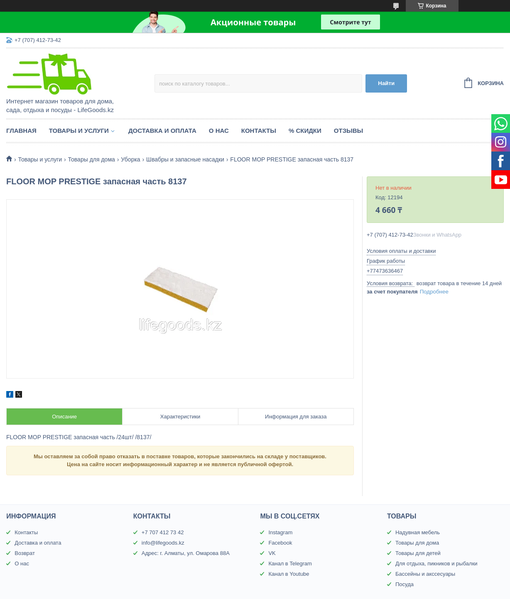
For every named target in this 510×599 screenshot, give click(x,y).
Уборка (130, 159)
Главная (21, 130)
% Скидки (305, 130)
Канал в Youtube (288, 574)
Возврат (25, 553)
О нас (219, 130)
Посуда (404, 584)
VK (271, 553)
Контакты (258, 130)
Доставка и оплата (162, 130)
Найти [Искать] (386, 83)
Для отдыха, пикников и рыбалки (436, 563)
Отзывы (348, 130)
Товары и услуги (79, 130)
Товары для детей (418, 553)
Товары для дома (91, 159)
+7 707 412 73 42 (163, 532)
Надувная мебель (417, 532)
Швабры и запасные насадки (185, 159)
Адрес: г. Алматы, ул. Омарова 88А (186, 553)
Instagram (280, 532)
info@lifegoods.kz (163, 543)
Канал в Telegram (289, 563)
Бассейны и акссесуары (425, 574)
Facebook (280, 543)
